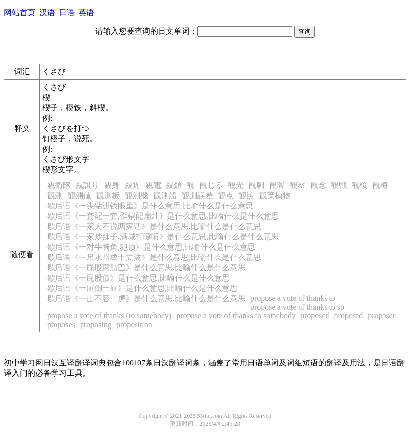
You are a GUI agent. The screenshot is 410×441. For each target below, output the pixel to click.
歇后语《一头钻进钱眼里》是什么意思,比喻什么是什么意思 (150, 206)
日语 (67, 12)
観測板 (108, 195)
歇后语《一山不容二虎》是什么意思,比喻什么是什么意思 (146, 298)
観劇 (256, 185)
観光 (236, 185)
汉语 (47, 12)
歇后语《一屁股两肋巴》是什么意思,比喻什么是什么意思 (146, 267)
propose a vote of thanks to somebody (236, 315)
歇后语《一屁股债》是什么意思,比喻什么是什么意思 (138, 278)
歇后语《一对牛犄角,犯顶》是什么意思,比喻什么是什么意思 (151, 247)
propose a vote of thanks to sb (297, 307)
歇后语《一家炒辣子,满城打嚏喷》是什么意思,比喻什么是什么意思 (163, 237)
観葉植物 (275, 195)
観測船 (165, 195)
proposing (95, 324)
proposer (381, 315)
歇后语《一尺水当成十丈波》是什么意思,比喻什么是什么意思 (154, 257)
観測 (55, 195)
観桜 (359, 185)
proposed (315, 315)
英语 (86, 12)
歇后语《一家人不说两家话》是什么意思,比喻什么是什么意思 (154, 226)
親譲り (87, 185)
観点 (226, 195)
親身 (112, 185)
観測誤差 (197, 195)
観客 (277, 185)
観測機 (136, 195)
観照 (246, 195)
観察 (297, 185)
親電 (153, 185)
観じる (211, 185)
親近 (132, 185)
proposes (61, 324)
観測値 (79, 195)
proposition (134, 324)
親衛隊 (59, 185)
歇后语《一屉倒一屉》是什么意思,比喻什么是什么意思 (142, 288)
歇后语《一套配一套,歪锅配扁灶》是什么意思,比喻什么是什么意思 (163, 216)
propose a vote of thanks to (292, 298)
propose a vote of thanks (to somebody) (109, 315)
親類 (174, 185)
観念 (318, 185)
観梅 (380, 185)
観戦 (339, 185)
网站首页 (19, 12)
